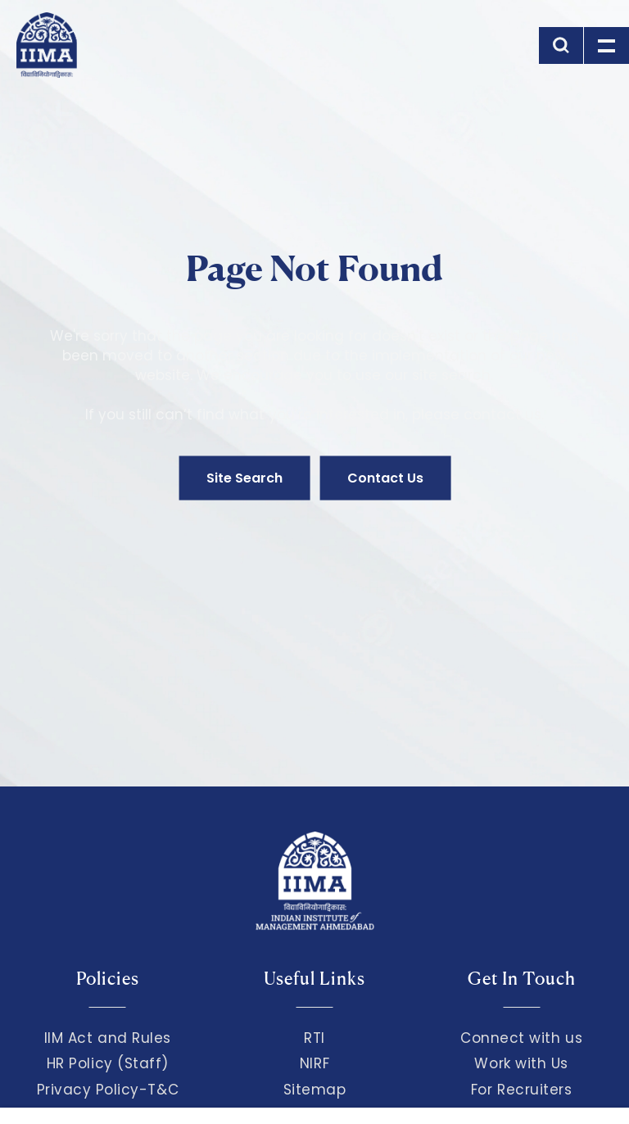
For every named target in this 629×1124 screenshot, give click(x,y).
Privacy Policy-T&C (108, 1089)
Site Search (244, 478)
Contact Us (385, 478)
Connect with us (521, 1038)
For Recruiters (521, 1089)
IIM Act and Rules (107, 1038)
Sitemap (314, 1089)
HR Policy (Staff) (108, 1063)
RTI (314, 1038)
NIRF (314, 1063)
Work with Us (521, 1063)
